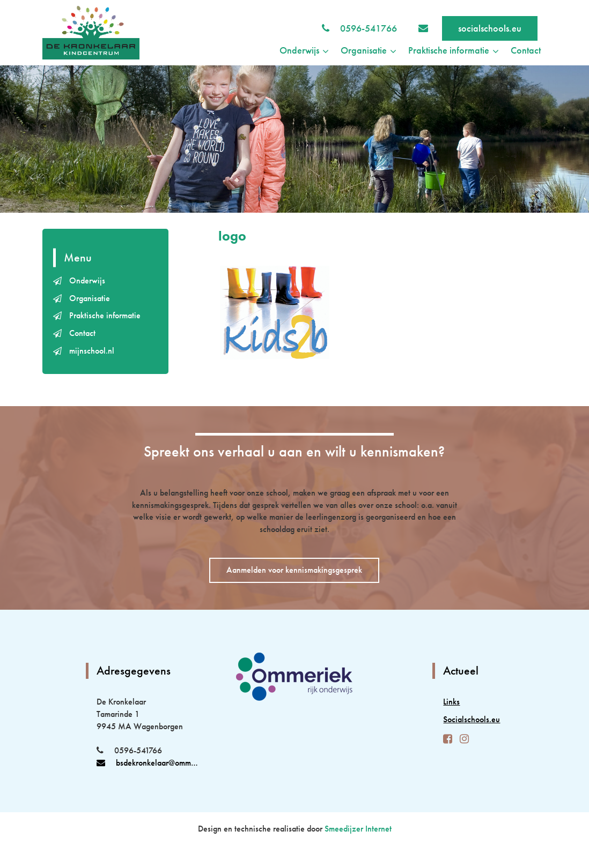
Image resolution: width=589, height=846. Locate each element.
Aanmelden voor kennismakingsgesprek (294, 569)
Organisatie (89, 298)
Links (451, 701)
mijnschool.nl (91, 350)
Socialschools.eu (471, 719)
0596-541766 (368, 28)
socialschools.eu (489, 28)
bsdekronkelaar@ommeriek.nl (148, 762)
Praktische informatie (105, 315)
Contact (526, 50)
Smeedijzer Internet (358, 828)
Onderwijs (87, 280)
